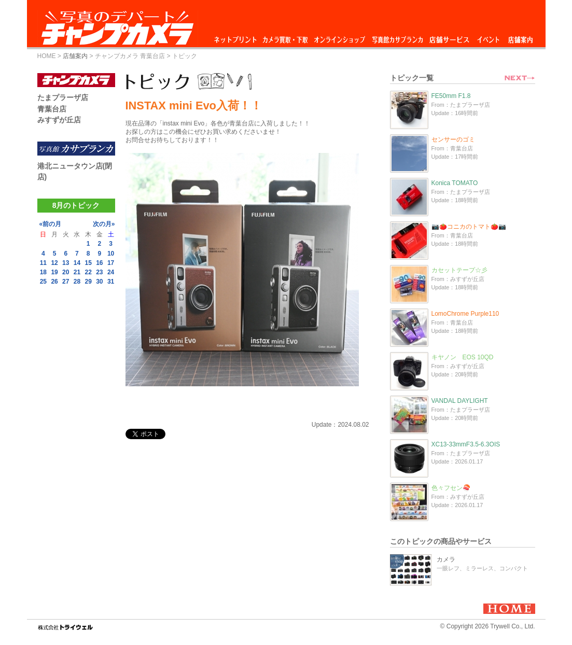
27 (65, 281)
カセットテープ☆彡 (459, 270)
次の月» (104, 224)
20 (65, 272)
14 (77, 263)
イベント (488, 37)
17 (110, 263)
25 (43, 281)
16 (99, 263)
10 (110, 253)
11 (43, 263)
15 (88, 263)
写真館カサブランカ (397, 37)
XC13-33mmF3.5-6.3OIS (465, 444)
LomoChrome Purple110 (465, 313)
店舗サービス (449, 37)
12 (54, 263)
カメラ (446, 559)
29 (88, 281)
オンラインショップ (339, 37)
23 (99, 272)
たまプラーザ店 (62, 97)
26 (54, 281)
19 (54, 272)
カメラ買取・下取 (285, 37)
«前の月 (50, 224)
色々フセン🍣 (450, 488)
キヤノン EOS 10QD (462, 357)
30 (99, 281)
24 (110, 272)
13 (65, 263)
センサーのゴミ (453, 139)
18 (43, 272)
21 (77, 272)
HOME (46, 56)
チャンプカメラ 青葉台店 (130, 56)
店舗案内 (520, 37)
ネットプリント (237, 37)
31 (110, 281)
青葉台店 (51, 109)
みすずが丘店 (59, 120)
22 (88, 272)
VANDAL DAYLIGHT (459, 400)
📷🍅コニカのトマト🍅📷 (468, 226)
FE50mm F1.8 (451, 96)
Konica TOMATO (454, 183)
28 (77, 281)
